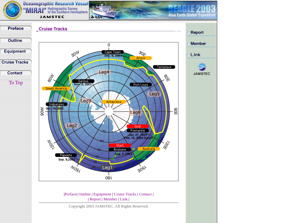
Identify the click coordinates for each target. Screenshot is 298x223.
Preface (71, 194)
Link (124, 199)
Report (96, 199)
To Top (16, 82)
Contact (145, 194)
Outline (85, 194)
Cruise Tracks (125, 194)
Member (110, 199)
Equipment (102, 194)
